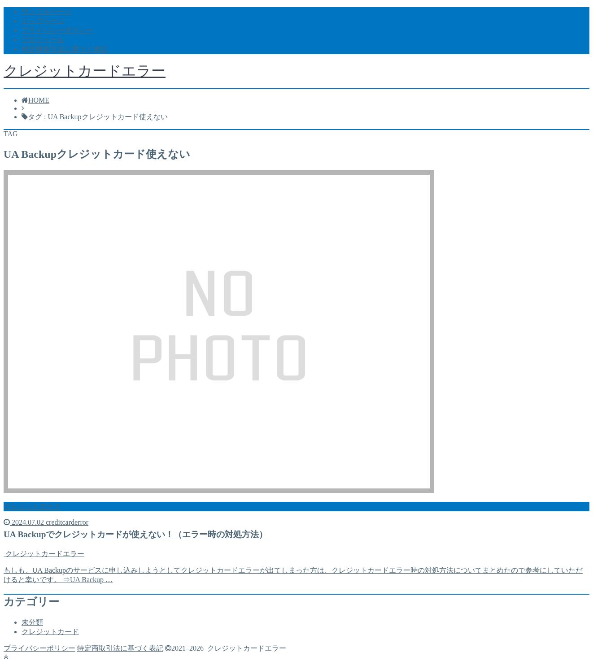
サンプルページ (47, 11)
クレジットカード (50, 631)
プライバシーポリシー (57, 30)
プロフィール (43, 39)
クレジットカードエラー (85, 71)
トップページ (43, 21)
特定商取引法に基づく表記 (65, 49)
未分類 (32, 622)
